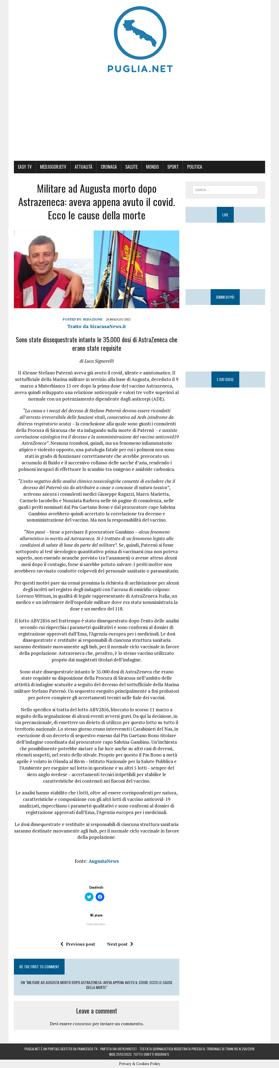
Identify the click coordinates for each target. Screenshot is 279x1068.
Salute (131, 167)
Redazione (92, 319)
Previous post (77, 944)
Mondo (152, 167)
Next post (120, 944)
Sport (173, 167)
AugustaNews (104, 861)
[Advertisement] (139, 120)
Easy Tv (25, 167)
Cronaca (109, 167)
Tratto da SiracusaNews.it (96, 326)
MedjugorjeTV (53, 167)
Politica (194, 167)
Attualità (83, 167)
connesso (82, 1024)
